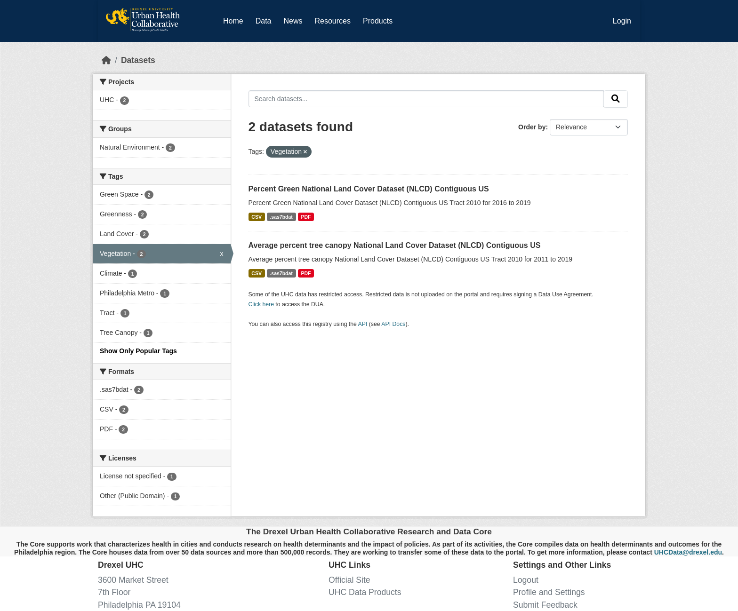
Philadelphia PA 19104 (139, 605)
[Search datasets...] (426, 98)
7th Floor (114, 592)
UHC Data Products (365, 592)
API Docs (393, 324)
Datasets (138, 60)
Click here (261, 304)
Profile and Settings (549, 592)
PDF (306, 217)
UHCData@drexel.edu (688, 552)
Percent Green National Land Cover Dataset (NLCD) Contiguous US (369, 189)
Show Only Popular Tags (138, 351)
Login (622, 21)
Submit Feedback (545, 605)
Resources (333, 21)
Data (265, 19)
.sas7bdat (281, 217)
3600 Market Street (133, 580)
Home (233, 21)
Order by (531, 127)
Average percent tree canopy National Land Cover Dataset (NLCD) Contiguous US (395, 245)
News (292, 21)
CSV (256, 217)
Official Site (349, 580)
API (363, 324)
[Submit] (615, 99)
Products (378, 21)
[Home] (106, 60)
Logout (525, 580)
